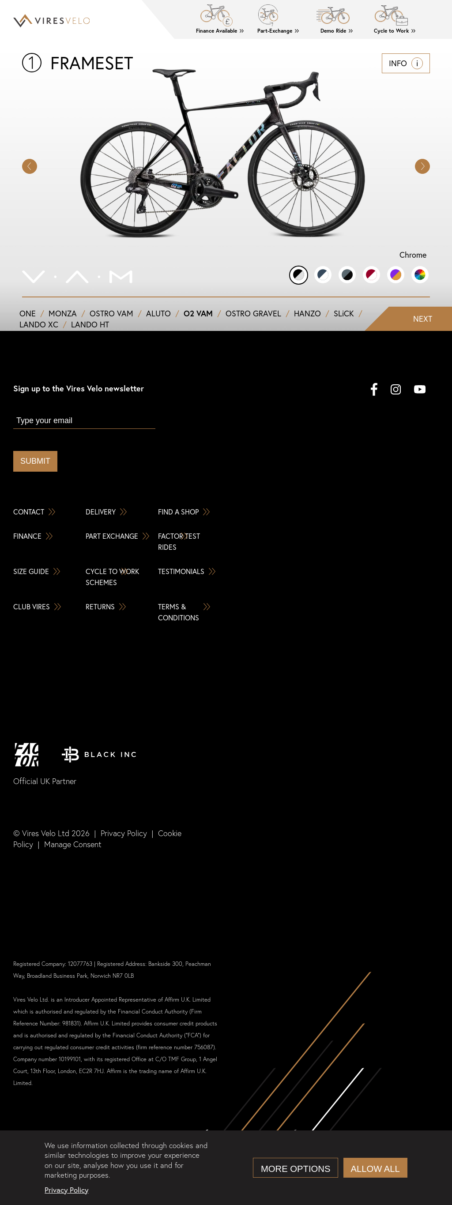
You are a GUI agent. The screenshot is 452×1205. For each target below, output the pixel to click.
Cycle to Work (391, 30)
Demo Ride (333, 30)
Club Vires (31, 606)
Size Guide (31, 571)
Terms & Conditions (178, 612)
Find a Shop (178, 511)
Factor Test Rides (179, 541)
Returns (100, 606)
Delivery (101, 511)
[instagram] (396, 390)
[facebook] (374, 390)
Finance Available (216, 30)
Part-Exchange (274, 30)
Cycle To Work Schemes (112, 577)
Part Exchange (112, 536)
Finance (27, 536)
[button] (422, 166)
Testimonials (181, 571)
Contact (28, 511)
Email (23, 407)
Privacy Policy (124, 833)
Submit (35, 461)
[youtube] (420, 390)
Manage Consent (73, 844)
